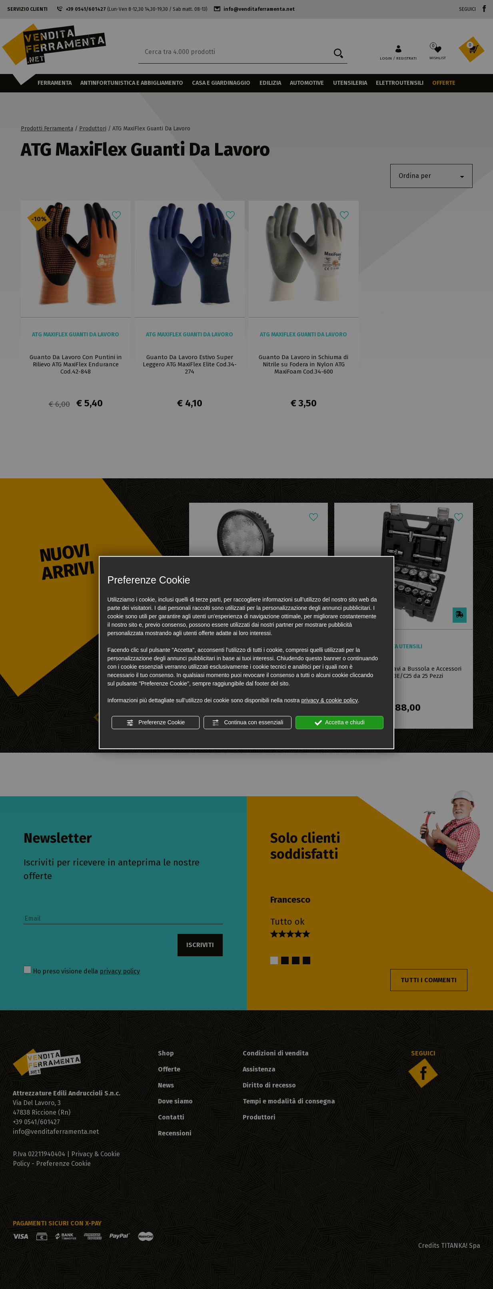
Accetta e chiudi (340, 722)
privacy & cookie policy (329, 700)
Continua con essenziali (247, 722)
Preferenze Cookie (155, 722)
